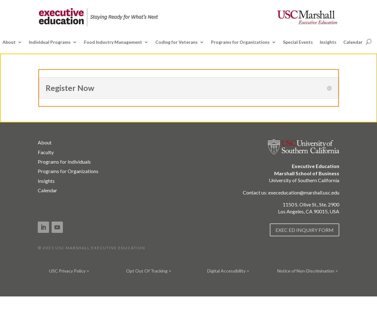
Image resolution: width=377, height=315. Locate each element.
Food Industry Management (113, 42)
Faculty (46, 152)
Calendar (353, 42)
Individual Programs (50, 42)
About (9, 42)
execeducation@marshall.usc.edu (303, 192)
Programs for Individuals (64, 162)
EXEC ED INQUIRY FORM (304, 230)
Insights (328, 42)
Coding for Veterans (176, 42)
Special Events (298, 42)
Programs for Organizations (240, 42)
